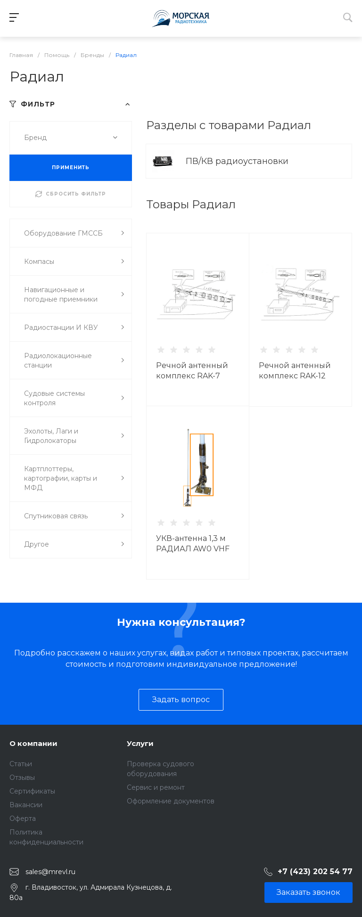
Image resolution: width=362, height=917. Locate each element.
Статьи (20, 764)
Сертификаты (32, 791)
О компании (33, 743)
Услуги (140, 743)
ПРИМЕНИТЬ (71, 167)
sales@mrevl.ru (50, 872)
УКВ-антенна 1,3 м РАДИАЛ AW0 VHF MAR (193, 549)
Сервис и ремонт (156, 787)
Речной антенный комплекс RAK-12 (295, 370)
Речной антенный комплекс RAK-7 (192, 370)
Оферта (22, 818)
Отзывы (22, 777)
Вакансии (25, 805)
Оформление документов (170, 801)
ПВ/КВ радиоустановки (238, 161)
